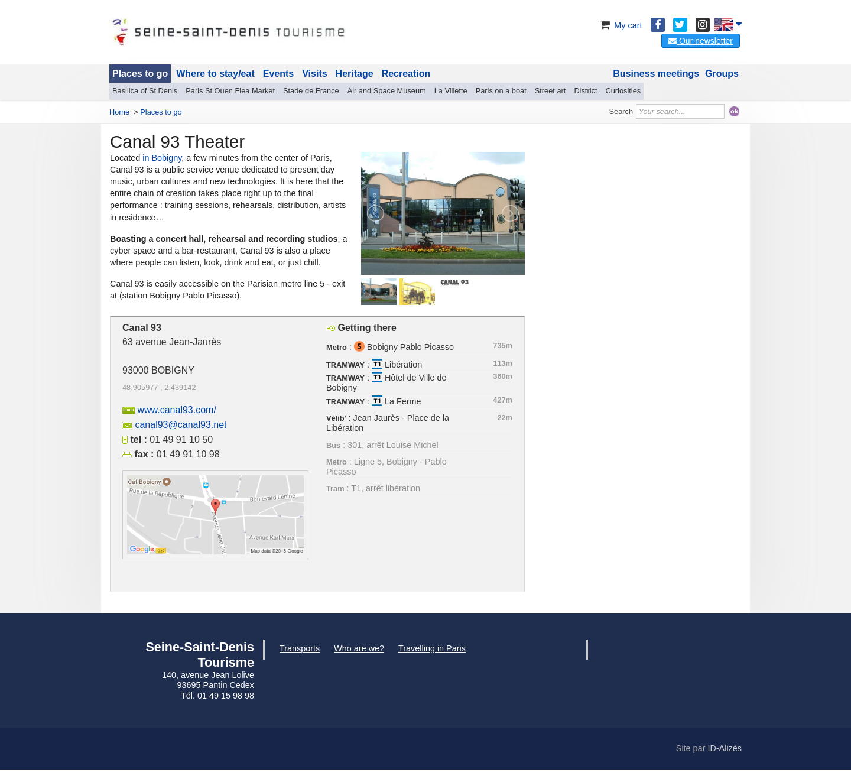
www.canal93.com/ (176, 410)
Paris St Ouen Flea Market (230, 90)
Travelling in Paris (432, 648)
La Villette (450, 90)
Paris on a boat (501, 90)
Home (119, 112)
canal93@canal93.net (180, 425)
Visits (314, 74)
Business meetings (656, 74)
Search (621, 111)
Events (278, 74)
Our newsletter (700, 41)
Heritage (354, 74)
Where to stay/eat (215, 74)
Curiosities (623, 90)
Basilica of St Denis (144, 90)
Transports (300, 648)
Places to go (140, 74)
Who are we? (359, 648)
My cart (619, 25)
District (585, 90)
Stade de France (311, 90)
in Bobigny (161, 158)
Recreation (406, 74)
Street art (550, 90)
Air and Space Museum (386, 90)
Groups (722, 74)
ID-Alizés (724, 748)
